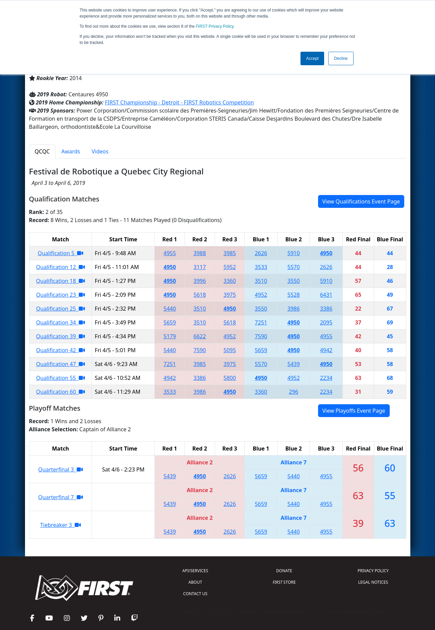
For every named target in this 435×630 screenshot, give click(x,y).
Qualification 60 (60, 391)
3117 (200, 267)
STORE (284, 582)
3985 (229, 253)
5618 (200, 294)
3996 (200, 281)
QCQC (42, 151)
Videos (100, 151)
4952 (261, 294)
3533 (261, 267)
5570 (293, 267)
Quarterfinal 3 (60, 469)
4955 (170, 253)
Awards (70, 151)
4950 (326, 253)
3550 (293, 281)
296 (293, 391)
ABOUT (195, 582)
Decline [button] (340, 58)
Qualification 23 (60, 294)
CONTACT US (195, 594)
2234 (326, 378)
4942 (326, 350)
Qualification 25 (60, 308)
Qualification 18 (60, 281)
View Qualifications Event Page (361, 201)
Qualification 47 (60, 364)
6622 (200, 336)
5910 (293, 253)
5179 (170, 336)
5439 (293, 364)
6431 (326, 294)
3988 (200, 253)
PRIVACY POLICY (373, 571)
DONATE (284, 571)
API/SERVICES (195, 571)
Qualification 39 (60, 336)
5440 (170, 308)
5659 (170, 322)
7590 (261, 336)
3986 (293, 308)
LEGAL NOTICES (373, 582)
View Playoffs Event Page (353, 410)
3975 (229, 294)
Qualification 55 (60, 378)
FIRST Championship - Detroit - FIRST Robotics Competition (179, 102)
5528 (293, 294)
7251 (261, 322)
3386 (326, 308)
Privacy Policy (215, 26)
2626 (261, 253)
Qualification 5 (60, 253)
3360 (229, 281)
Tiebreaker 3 (60, 525)
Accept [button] (312, 58)
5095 (229, 350)
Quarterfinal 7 (60, 497)
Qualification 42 (60, 350)
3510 (261, 281)
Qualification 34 (60, 322)
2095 (326, 322)
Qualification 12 (60, 267)
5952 (229, 267)
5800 (229, 378)
